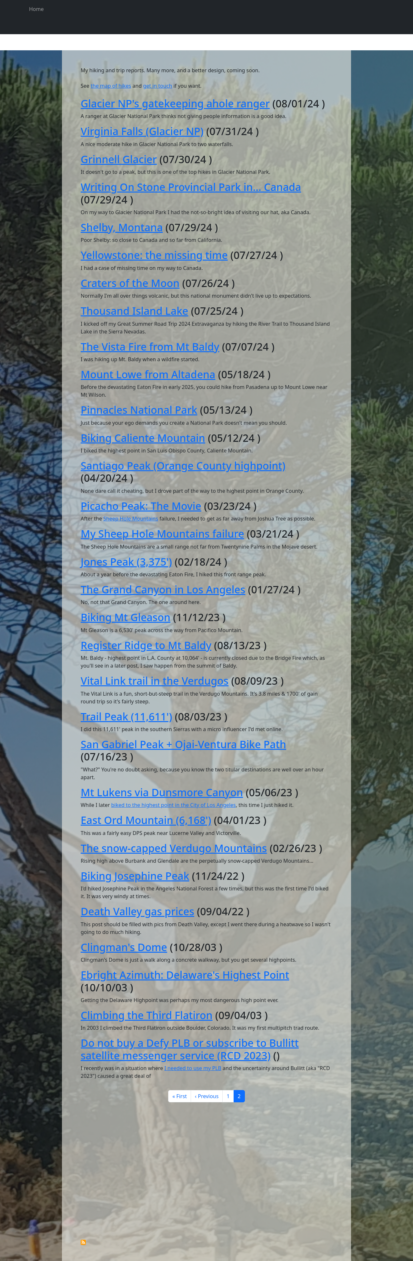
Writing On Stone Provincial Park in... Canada (191, 187)
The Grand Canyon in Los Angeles (163, 589)
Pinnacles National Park (139, 410)
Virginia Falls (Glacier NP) (142, 131)
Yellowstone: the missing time (154, 255)
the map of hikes (111, 85)
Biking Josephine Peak (135, 876)
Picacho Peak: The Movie (141, 506)
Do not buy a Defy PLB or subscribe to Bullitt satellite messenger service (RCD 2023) (190, 1049)
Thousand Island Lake (134, 311)
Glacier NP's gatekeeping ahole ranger (175, 103)
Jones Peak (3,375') (126, 562)
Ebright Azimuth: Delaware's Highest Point (185, 975)
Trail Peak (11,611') (126, 716)
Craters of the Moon (130, 283)
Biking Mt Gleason (125, 617)
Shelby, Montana (122, 227)
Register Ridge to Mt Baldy (146, 645)
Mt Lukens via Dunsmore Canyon (162, 792)
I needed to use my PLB (192, 1068)
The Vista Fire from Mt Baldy (150, 346)
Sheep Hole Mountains (130, 518)
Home (36, 9)
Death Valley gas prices (137, 911)
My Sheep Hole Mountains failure (162, 534)
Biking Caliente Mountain (143, 438)
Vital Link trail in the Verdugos (154, 681)
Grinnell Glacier (119, 159)
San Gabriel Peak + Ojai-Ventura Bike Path (183, 744)
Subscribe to (83, 1242)
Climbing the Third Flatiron (147, 1015)
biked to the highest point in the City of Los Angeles (173, 805)
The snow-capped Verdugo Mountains (174, 848)
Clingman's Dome (124, 947)
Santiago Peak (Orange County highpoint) (183, 465)
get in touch (157, 85)
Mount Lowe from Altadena (148, 374)
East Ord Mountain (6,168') (146, 820)
